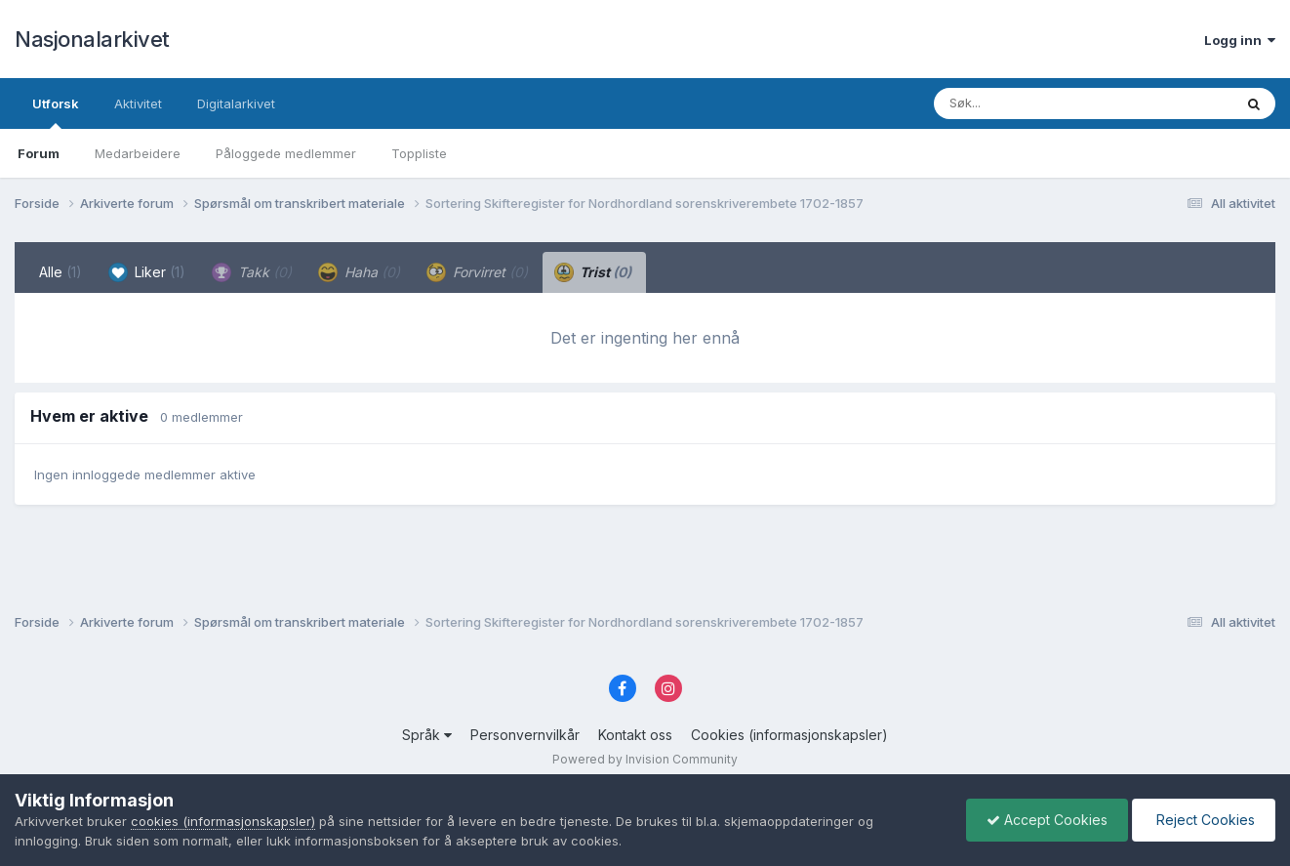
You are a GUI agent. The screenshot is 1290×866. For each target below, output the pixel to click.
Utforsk (55, 112)
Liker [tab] (146, 272)
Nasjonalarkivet (92, 39)
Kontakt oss (635, 734)
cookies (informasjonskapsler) (223, 821)
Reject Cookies (1203, 819)
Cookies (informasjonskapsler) (789, 734)
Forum (39, 153)
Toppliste (419, 153)
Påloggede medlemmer (286, 153)
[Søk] (1033, 103)
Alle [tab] (60, 272)
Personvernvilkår (525, 734)
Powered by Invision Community (645, 759)
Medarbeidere (138, 153)
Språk (427, 734)
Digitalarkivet (236, 103)
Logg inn (1239, 40)
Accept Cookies (1047, 819)
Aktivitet (138, 103)
